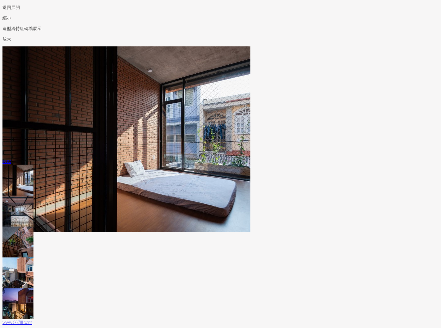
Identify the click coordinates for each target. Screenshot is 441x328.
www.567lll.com (17, 322)
